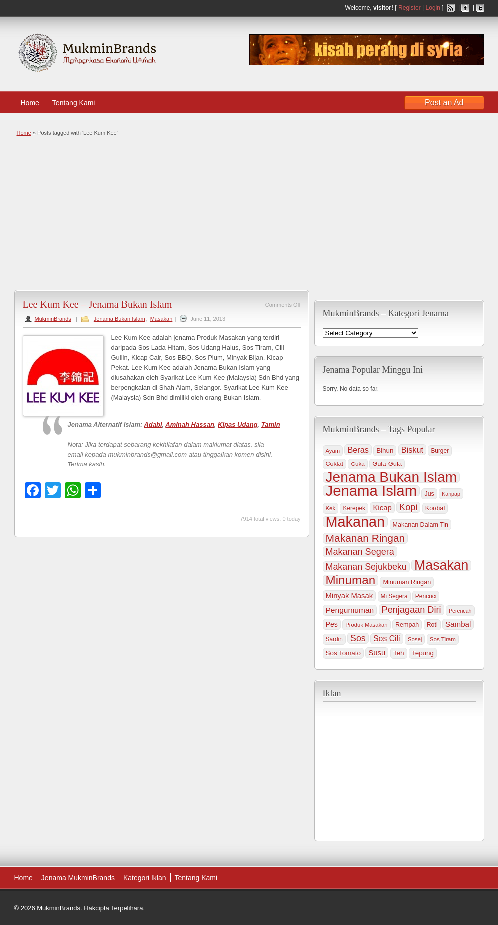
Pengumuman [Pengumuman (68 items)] (350, 610)
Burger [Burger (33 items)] (440, 450)
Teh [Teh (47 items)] (398, 653)
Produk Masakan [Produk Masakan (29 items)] (366, 625)
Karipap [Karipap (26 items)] (451, 494)
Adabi (153, 424)
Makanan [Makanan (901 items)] (355, 521)
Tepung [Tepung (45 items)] (423, 653)
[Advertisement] (248, 212)
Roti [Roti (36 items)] (432, 624)
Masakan (161, 319)
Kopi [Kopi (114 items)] (408, 507)
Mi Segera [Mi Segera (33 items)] (394, 596)
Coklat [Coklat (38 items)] (335, 464)
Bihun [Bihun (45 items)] (384, 450)
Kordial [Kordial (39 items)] (435, 508)
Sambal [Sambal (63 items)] (458, 624)
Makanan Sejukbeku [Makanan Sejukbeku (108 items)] (366, 567)
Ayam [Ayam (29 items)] (333, 451)
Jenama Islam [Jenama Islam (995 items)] (371, 490)
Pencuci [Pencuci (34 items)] (426, 596)
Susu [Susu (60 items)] (376, 652)
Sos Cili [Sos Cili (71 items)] (386, 638)
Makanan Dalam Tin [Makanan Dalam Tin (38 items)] (421, 524)
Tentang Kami (78, 103)
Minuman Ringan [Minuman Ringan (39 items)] (407, 582)
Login (433, 7)
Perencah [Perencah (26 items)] (460, 611)
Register (409, 7)
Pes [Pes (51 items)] (332, 624)
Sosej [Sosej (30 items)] (415, 639)
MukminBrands (53, 319)
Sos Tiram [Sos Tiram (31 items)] (443, 639)
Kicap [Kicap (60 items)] (382, 507)
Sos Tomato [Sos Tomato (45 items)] (343, 653)
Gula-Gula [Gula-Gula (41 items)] (387, 463)
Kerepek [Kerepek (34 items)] (354, 508)
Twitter (480, 8)
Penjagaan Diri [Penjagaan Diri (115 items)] (411, 610)
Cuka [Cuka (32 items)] (357, 464)
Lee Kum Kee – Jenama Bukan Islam (97, 304)
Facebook (465, 8)
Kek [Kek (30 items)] (331, 508)
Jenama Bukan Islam (119, 319)
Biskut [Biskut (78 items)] (412, 449)
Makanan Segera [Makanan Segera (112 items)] (360, 552)
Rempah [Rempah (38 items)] (407, 624)
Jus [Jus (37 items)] (429, 493)
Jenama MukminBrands (78, 878)
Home (30, 103)
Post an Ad (444, 102)
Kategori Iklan (144, 878)
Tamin (270, 424)
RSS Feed (451, 8)
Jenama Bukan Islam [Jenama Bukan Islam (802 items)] (391, 477)
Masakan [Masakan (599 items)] (441, 565)
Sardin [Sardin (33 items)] (334, 639)
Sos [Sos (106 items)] (358, 638)
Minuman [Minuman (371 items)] (351, 580)
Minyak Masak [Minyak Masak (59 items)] (349, 596)
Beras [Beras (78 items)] (357, 449)
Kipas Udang (237, 424)
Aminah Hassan (189, 424)
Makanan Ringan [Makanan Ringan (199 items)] (365, 538)
